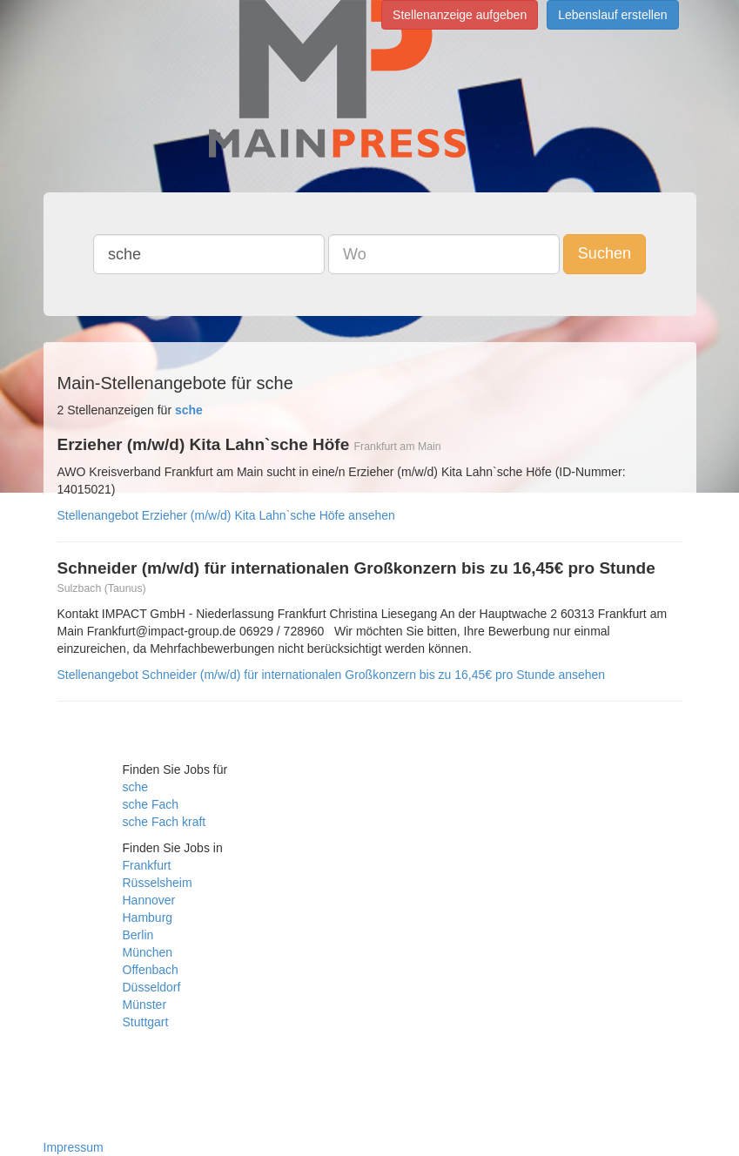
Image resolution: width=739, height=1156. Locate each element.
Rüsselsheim (157, 883)
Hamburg (148, 917)
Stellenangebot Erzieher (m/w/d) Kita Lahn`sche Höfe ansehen (226, 515)
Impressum (74, 1147)
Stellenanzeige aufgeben (460, 15)
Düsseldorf (152, 987)
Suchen (604, 253)
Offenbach (150, 970)
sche (136, 787)
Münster (145, 1005)
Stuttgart (146, 1022)
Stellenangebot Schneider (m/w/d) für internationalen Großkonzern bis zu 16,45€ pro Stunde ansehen (331, 675)
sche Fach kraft (164, 822)
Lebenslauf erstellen (612, 15)
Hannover (149, 900)
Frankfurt (147, 865)
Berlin (138, 935)
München (148, 952)
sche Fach (151, 804)
